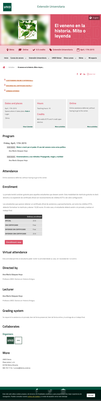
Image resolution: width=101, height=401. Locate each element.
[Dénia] (10, 50)
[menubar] (50, 58)
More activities (60, 126)
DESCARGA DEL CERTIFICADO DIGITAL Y (19, 86)
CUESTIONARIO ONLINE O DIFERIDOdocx (19, 80)
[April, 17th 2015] (85, 50)
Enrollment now (13, 242)
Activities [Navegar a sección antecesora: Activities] (11, 67)
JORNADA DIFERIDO (12, 91)
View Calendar (28, 126)
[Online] (23, 50)
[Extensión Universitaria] (61, 50)
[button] (77, 74)
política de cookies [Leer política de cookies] (34, 397)
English (96, 17)
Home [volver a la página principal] (4, 67)
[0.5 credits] (38, 50)
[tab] (50, 7)
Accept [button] (91, 395)
